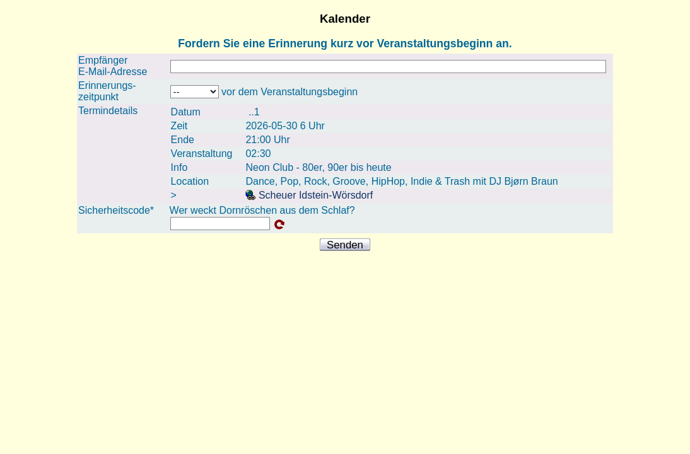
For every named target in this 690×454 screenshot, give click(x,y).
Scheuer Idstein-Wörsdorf (309, 195)
